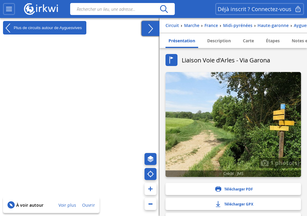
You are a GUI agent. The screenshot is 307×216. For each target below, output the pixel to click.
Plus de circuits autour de (42, 28)
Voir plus (67, 205)
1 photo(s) (280, 162)
